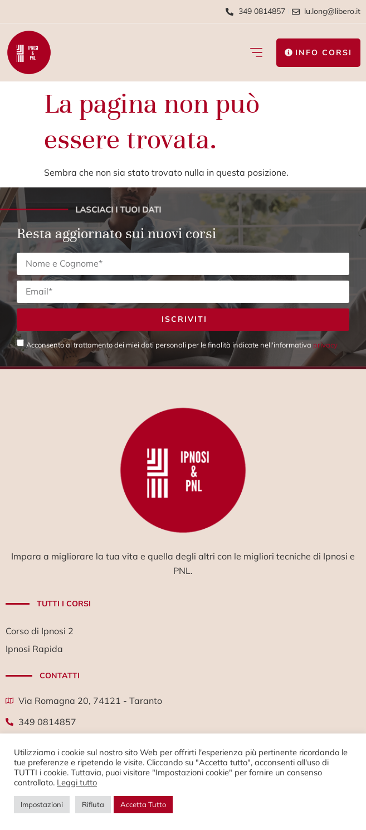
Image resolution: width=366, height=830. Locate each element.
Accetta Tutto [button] (143, 804)
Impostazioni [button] (42, 804)
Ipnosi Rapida (34, 648)
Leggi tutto (77, 782)
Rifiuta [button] (93, 804)
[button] (256, 53)
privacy (325, 344)
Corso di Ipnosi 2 (40, 630)
